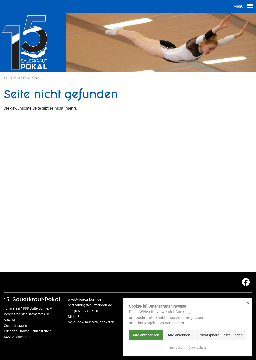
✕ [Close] (248, 302)
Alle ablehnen (179, 335)
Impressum (178, 348)
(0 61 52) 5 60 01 (87, 311)
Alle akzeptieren (146, 335)
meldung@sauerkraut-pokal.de (91, 322)
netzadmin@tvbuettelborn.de (90, 305)
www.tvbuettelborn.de (84, 299)
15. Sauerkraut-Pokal (19, 78)
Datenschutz (197, 348)
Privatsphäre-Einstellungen (221, 335)
